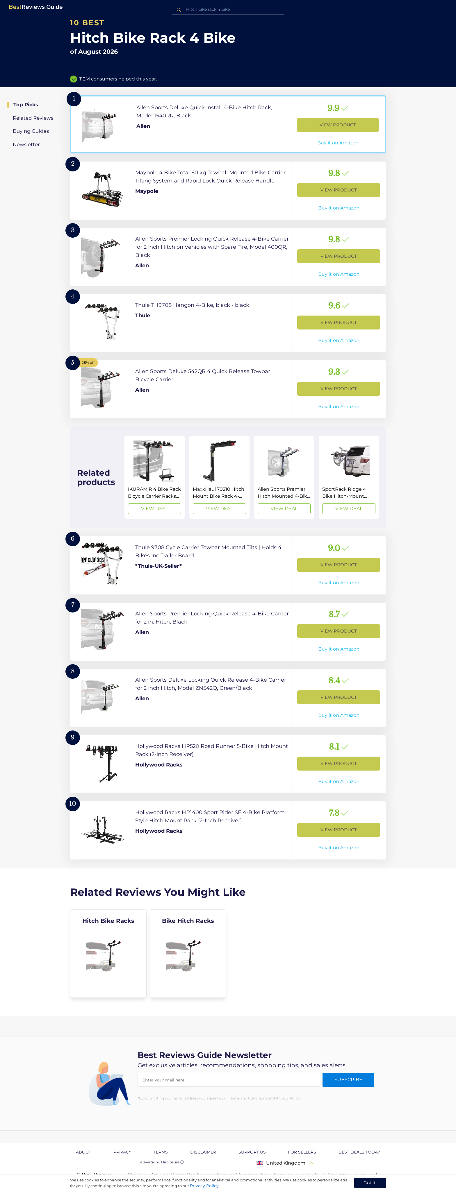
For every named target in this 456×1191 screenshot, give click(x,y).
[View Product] (228, 124)
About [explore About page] (83, 1152)
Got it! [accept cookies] (370, 1182)
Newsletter (26, 144)
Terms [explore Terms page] (161, 1152)
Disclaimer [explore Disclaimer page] (203, 1152)
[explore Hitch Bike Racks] (108, 953)
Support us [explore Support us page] (252, 1152)
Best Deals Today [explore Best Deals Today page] (359, 1152)
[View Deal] (154, 477)
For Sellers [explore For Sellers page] (302, 1152)
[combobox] (228, 9)
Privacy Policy (204, 1185)
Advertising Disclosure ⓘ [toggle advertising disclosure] (162, 1162)
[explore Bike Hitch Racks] (188, 953)
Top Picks (25, 105)
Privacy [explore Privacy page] (122, 1152)
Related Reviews (33, 118)
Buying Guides (31, 131)
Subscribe (348, 1079)
